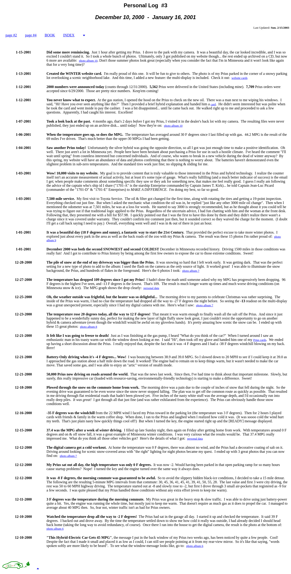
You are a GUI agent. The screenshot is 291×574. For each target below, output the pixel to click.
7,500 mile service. (61, 199)
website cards (239, 78)
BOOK (50, 35)
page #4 (30, 35)
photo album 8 (88, 326)
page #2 (11, 35)
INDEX (69, 35)
